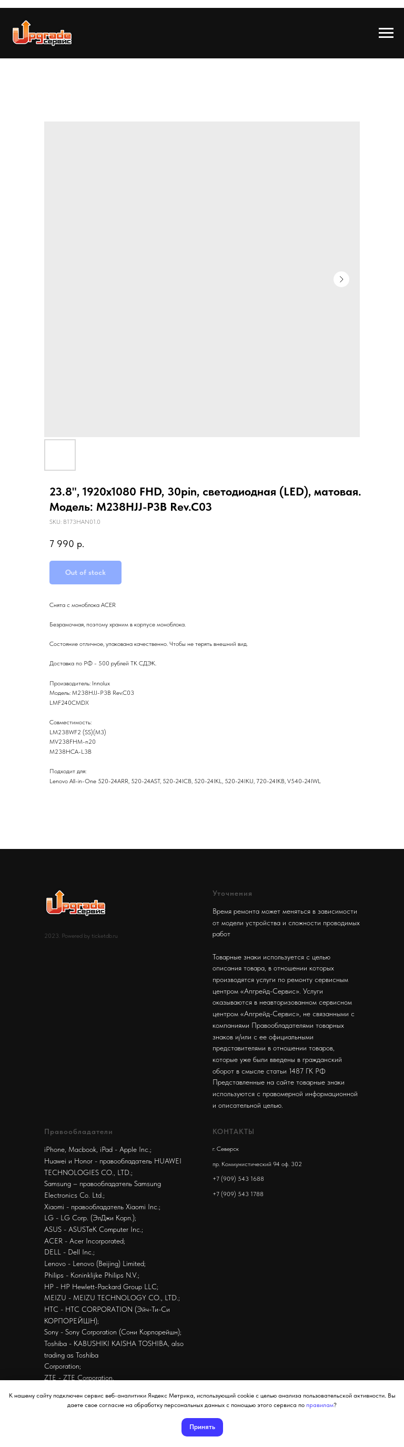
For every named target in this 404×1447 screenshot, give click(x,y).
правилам (320, 1405)
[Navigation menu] (386, 33)
